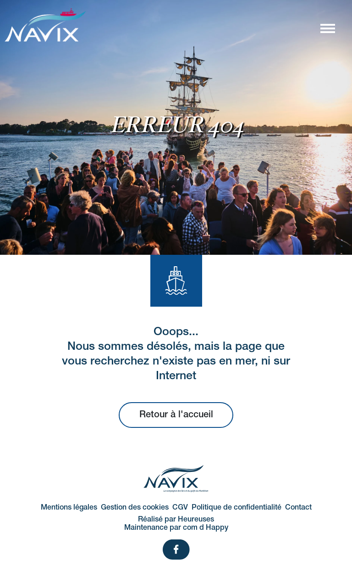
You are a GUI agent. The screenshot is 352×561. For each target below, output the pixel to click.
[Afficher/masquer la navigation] (327, 28)
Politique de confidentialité (236, 508)
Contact (298, 508)
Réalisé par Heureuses (176, 519)
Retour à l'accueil (176, 415)
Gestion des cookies (135, 508)
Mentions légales (69, 508)
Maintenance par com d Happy (176, 528)
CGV (180, 508)
